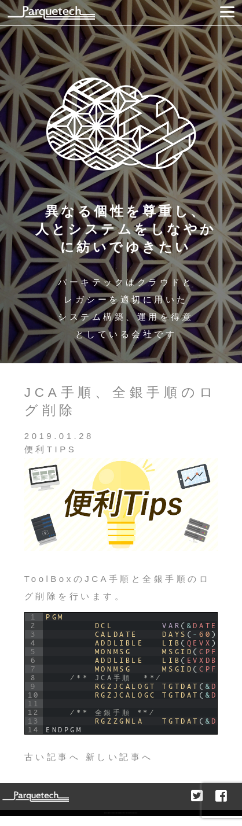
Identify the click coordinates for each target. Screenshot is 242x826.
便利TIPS (50, 449)
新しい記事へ (119, 757)
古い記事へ (52, 757)
